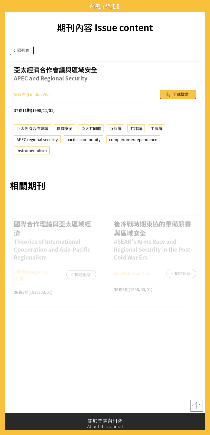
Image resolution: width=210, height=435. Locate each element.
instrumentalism (32, 152)
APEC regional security (37, 141)
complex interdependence (133, 141)
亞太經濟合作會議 (32, 130)
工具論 (157, 130)
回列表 (20, 51)
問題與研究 (105, 6)
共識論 (136, 130)
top (196, 407)
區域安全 (65, 130)
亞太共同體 (91, 130)
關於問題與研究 (105, 423)
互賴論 (116, 130)
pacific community (83, 141)
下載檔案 (176, 96)
